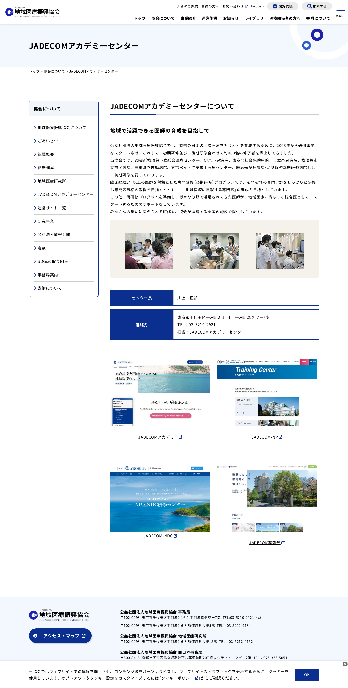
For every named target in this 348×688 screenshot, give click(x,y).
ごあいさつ (46, 141)
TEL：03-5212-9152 (236, 641)
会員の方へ (210, 6)
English (257, 6)
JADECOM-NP (265, 437)
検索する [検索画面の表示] (319, 6)
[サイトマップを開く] (341, 12)
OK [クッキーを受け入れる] (306, 675)
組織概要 (44, 154)
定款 (40, 248)
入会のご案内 (187, 6)
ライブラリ (254, 18)
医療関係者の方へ (284, 18)
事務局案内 (46, 274)
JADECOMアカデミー (158, 437)
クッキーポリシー (181, 678)
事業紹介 (188, 18)
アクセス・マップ (61, 635)
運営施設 (209, 18)
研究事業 (44, 221)
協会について (163, 18)
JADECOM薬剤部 (265, 542)
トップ (140, 18)
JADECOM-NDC (158, 535)
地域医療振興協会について (60, 127)
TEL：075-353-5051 (271, 657)
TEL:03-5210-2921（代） (242, 617)
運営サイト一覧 (50, 208)
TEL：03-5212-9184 (234, 625)
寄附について (318, 18)
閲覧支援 (286, 6)
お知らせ (231, 18)
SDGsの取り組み (51, 261)
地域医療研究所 (50, 181)
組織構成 (44, 167)
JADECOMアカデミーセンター (64, 194)
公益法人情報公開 (52, 234)
